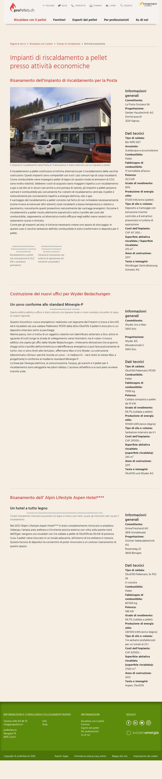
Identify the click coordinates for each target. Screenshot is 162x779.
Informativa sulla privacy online (90, 756)
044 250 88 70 (19, 721)
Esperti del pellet (84, 20)
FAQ (44, 721)
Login (113, 6)
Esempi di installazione (68, 44)
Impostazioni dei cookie (146, 756)
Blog (64, 6)
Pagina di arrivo (18, 44)
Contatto (80, 6)
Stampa (98, 6)
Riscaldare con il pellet (30, 20)
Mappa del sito (120, 756)
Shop (45, 724)
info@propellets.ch (13, 724)
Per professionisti (116, 20)
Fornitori (59, 20)
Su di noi (142, 20)
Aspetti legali (61, 756)
